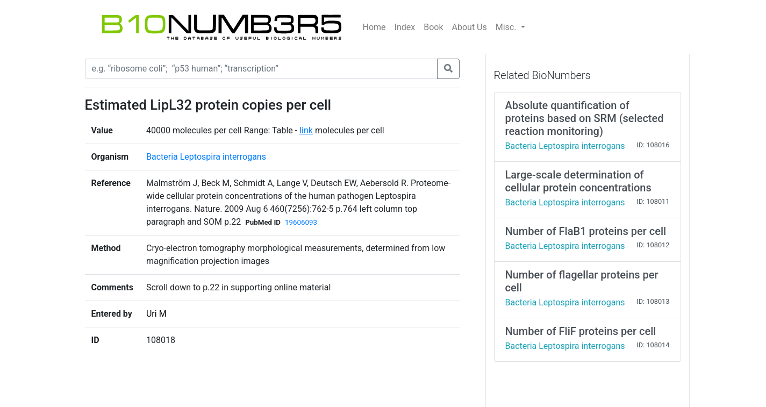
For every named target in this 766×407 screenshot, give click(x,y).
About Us (469, 27)
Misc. (507, 27)
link (306, 130)
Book (433, 27)
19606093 (301, 222)
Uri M (156, 314)
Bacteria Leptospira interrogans (206, 157)
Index (405, 27)
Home (374, 27)
